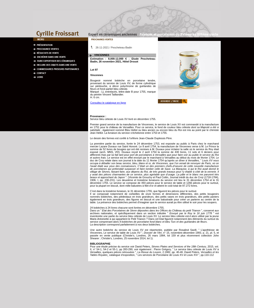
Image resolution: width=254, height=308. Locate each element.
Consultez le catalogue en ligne (108, 102)
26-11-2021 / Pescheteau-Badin (111, 47)
